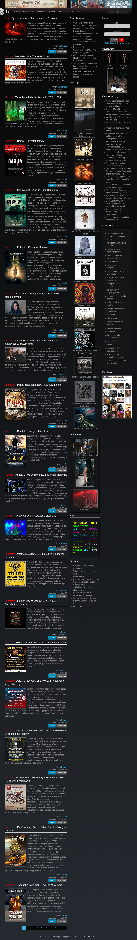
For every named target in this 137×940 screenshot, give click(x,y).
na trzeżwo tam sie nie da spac (116, 244)
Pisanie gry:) (78, 47)
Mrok (94, 532)
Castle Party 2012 (84, 457)
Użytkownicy (28, 12)
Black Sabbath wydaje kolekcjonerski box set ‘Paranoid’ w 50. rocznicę (116, 203)
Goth (86, 532)
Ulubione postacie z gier (83, 23)
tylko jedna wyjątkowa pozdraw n (116, 278)
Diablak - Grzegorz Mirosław (32, 431)
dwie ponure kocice (115, 233)
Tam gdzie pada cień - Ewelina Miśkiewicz (40, 885)
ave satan (111, 315)
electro (93, 550)
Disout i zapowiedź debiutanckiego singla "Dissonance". (115, 211)
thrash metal (81, 544)
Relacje (9, 474)
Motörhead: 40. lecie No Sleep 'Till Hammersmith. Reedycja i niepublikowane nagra (118, 171)
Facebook (107, 372)
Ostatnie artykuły (110, 96)
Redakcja (56, 937)
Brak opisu (84, 510)
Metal (95, 538)
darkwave (78, 547)
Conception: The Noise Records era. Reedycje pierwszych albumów (115, 141)
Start (39, 937)
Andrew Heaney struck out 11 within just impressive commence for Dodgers (85, 36)
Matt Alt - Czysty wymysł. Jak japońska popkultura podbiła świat (118, 179)
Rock (74, 553)
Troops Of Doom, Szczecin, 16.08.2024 (36, 515)
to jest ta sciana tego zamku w (115, 323)
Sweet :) (110, 345)
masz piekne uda (114, 328)
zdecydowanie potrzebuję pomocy (115, 355)
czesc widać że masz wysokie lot (116, 272)
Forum (60, 12)
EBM (86, 550)
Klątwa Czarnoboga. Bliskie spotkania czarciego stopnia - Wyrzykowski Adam (118, 103)
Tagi (72, 516)
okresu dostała (113, 261)
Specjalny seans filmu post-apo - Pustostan (35, 18)
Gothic (83, 529)
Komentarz (62, 52)
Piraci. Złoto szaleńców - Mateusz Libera (39, 384)
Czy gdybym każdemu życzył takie (116, 362)
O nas (46, 937)
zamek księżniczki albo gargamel (116, 297)
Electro (86, 538)
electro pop (90, 541)
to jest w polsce (113, 318)
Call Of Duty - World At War (84, 50)
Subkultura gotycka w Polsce (85, 593)
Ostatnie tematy (77, 18)
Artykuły (16, 12)
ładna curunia (112, 331)
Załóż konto (110, 43)
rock (94, 544)
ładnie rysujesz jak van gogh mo (116, 303)
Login (78, 12)
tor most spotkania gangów (115, 266)
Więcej (69, 12)
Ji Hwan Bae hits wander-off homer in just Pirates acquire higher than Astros (85, 66)
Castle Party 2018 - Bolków (84, 582)
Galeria (52, 12)
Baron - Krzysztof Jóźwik (30, 141)
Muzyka (9, 56)
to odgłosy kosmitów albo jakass (115, 309)
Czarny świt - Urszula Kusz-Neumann (37, 190)
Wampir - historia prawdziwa (85, 598)
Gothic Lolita (78, 576)
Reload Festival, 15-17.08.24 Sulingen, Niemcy (41, 642)
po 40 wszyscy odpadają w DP (113, 291)
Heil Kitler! (111, 341)
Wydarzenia (42, 12)
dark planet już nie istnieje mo (115, 285)
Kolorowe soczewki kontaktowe (86, 579)
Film (7, 18)
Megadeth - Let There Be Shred (32, 56)
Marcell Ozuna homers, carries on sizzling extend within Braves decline (86, 28)
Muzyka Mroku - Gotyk (82, 595)
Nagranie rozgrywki (81, 52)
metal (76, 538)
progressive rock (85, 535)
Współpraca (67, 937)
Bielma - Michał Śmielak (116, 109)
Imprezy (9, 554)
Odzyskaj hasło (123, 43)
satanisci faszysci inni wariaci (116, 238)
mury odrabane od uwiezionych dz (115, 256)
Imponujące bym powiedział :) (114, 349)
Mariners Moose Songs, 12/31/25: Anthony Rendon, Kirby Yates (84, 58)
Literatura (10, 141)
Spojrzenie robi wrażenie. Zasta (113, 336)
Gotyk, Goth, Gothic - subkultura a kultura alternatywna (82, 587)
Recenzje (74, 82)
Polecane (74, 561)
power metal (81, 526)
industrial (77, 541)
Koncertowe (75, 434)
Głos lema (77, 606)
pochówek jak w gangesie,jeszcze (114, 250)
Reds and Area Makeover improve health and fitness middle (84, 74)
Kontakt (78, 937)
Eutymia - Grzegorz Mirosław (32, 247)
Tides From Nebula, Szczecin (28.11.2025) (38, 97)
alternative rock (85, 523)
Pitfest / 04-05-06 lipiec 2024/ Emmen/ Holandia (41, 474)
